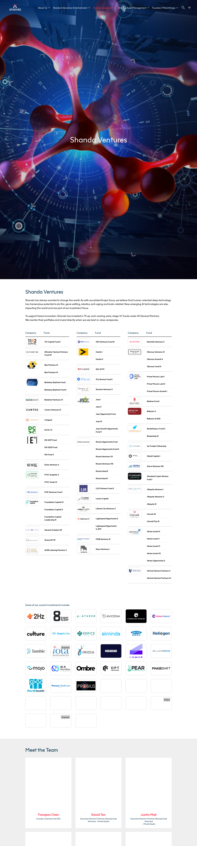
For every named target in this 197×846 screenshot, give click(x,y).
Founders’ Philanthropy (165, 7)
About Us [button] (44, 7)
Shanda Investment (104, 7)
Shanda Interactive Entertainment (71, 7)
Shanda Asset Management (133, 7)
